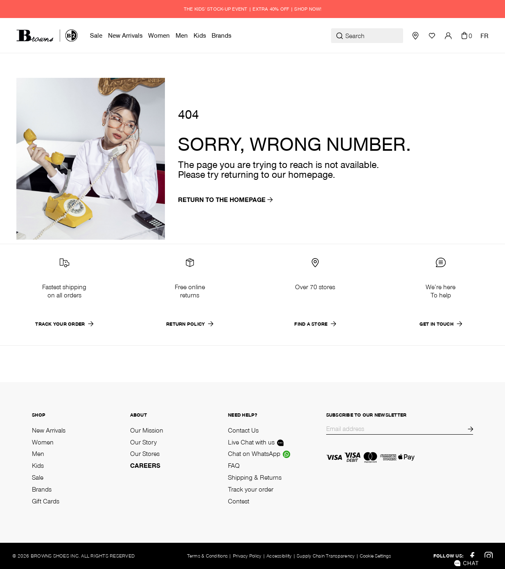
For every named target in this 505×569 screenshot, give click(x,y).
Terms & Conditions (207, 556)
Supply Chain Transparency (325, 556)
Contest (238, 501)
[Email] (396, 429)
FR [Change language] (484, 36)
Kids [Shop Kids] (38, 465)
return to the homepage (225, 199)
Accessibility (278, 556)
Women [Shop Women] (43, 442)
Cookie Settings (375, 555)
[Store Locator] (415, 36)
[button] (448, 36)
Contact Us (243, 430)
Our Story (143, 442)
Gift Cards (45, 501)
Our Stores (145, 453)
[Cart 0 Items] (466, 36)
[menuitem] (97, 35)
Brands (42, 489)
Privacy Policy (247, 556)
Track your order (250, 489)
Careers (145, 465)
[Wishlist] (432, 36)
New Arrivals (48, 430)
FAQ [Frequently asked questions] (233, 465)
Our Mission (146, 430)
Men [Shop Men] (38, 453)
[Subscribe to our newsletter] (470, 429)
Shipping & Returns (255, 477)
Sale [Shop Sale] (37, 477)
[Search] (367, 35)
